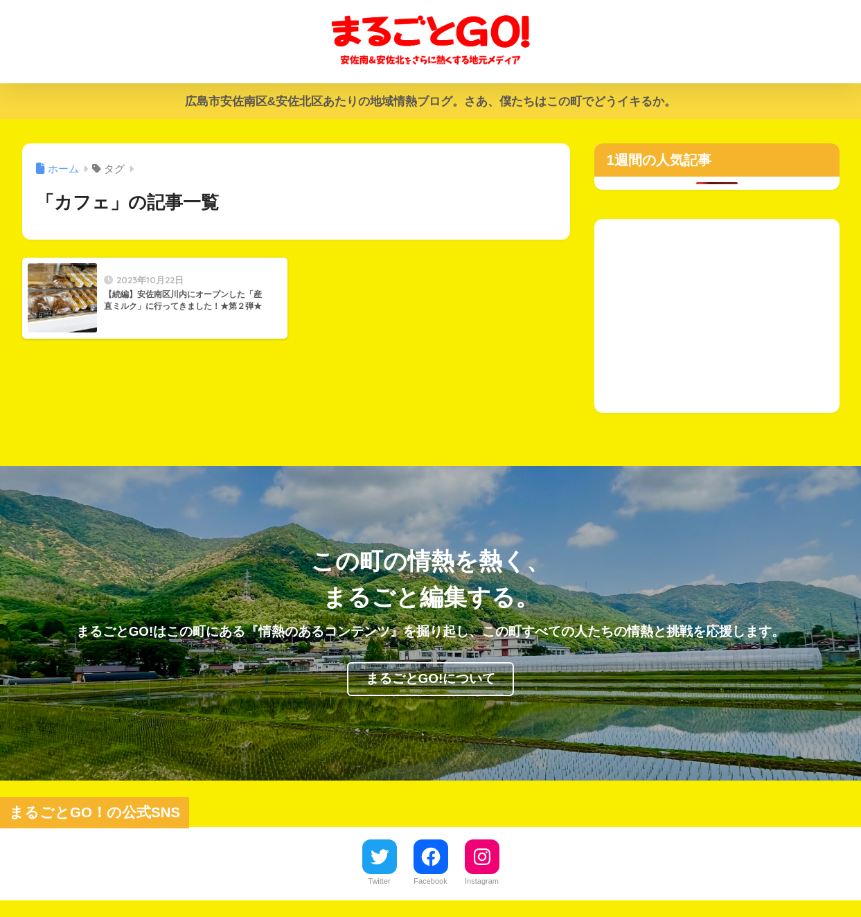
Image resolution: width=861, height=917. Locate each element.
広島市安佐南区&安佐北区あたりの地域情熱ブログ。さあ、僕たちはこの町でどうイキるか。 (430, 101)
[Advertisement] (717, 316)
